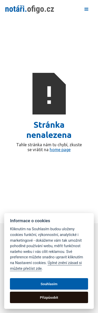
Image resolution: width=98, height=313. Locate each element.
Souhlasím (49, 284)
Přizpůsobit (49, 297)
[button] (86, 9)
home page (60, 149)
